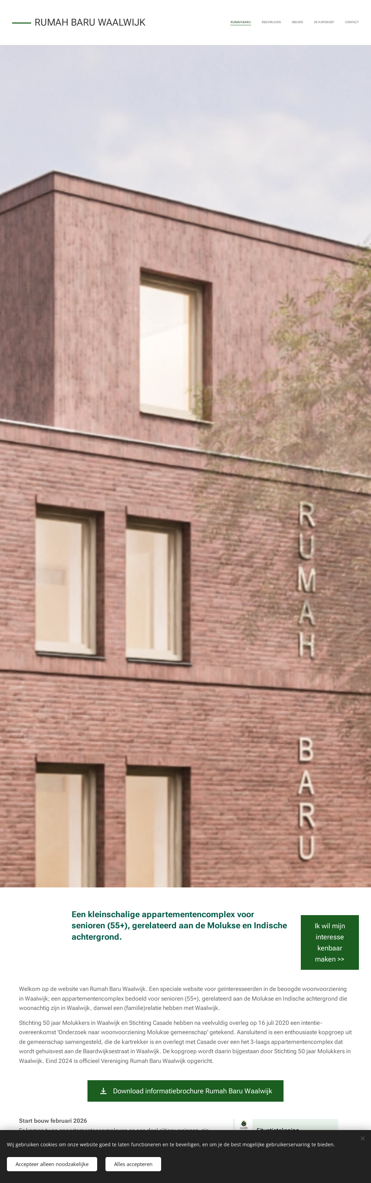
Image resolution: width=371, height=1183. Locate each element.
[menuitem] (316, 22)
